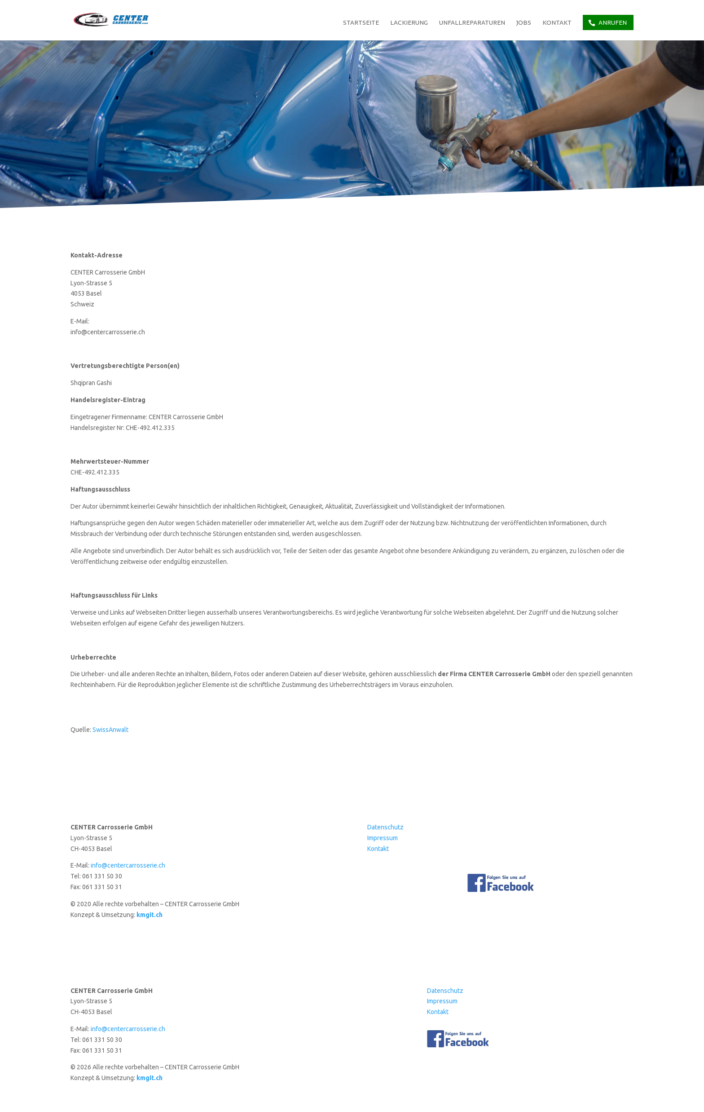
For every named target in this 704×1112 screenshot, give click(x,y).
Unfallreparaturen (472, 23)
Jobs (523, 23)
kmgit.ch (149, 914)
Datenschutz (385, 827)
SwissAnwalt (110, 729)
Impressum (382, 838)
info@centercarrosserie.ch (128, 865)
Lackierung (409, 23)
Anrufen (612, 22)
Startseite (361, 23)
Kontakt (557, 23)
